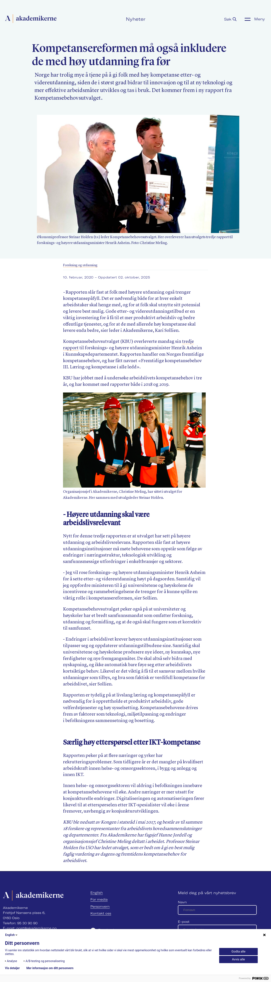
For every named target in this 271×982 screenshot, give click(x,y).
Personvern (100, 906)
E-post (184, 922)
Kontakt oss (100, 913)
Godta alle (238, 951)
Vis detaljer (12, 968)
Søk (230, 19)
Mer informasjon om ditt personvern (49, 968)
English (96, 893)
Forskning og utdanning (80, 265)
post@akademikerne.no (36, 928)
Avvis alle (238, 959)
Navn (182, 902)
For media (99, 899)
